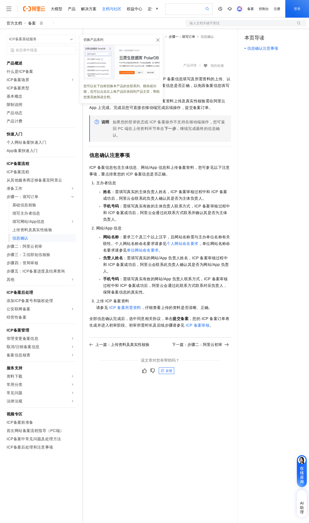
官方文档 (14, 23)
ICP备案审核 (197, 325)
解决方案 (88, 9)
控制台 (264, 9)
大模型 (56, 9)
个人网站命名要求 (182, 243)
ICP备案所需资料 (125, 307)
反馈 (166, 371)
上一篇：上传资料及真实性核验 (119, 344)
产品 (72, 9)
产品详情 (190, 65)
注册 (277, 9)
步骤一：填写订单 (182, 37)
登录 (297, 9)
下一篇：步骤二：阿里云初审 (200, 344)
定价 (151, 9)
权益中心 (134, 9)
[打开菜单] (9, 9)
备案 (250, 9)
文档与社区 (111, 9)
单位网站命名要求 (142, 250)
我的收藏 (217, 66)
